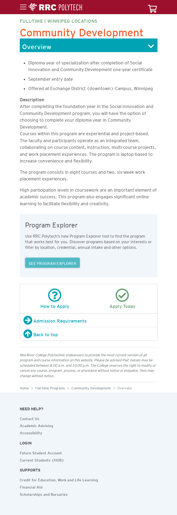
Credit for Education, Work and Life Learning (59, 479)
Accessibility (31, 432)
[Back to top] (88, 333)
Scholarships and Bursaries (44, 493)
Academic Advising (36, 425)
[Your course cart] (152, 7)
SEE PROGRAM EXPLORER (52, 262)
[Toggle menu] (51, 7)
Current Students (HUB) (42, 459)
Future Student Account (41, 452)
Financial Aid (31, 486)
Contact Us (29, 418)
